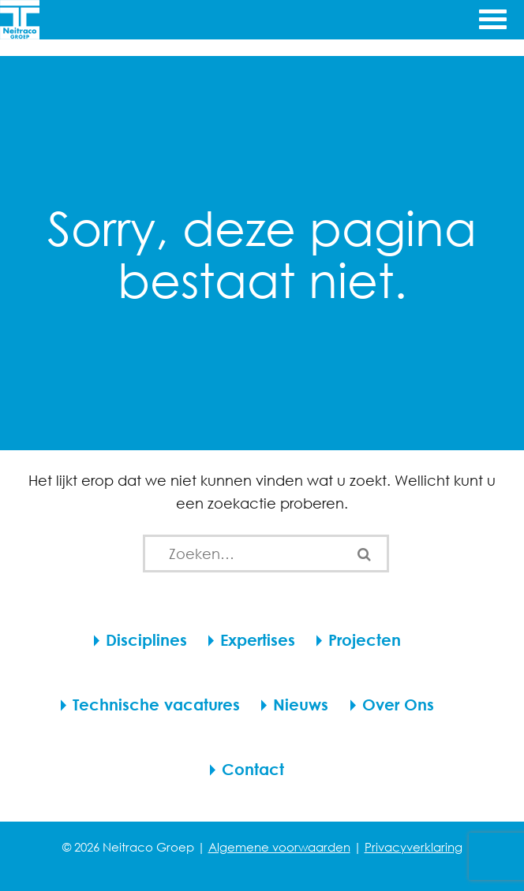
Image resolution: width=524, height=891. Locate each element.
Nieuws (300, 704)
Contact (253, 769)
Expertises (257, 640)
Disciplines (146, 640)
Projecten (364, 640)
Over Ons (398, 704)
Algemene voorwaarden (279, 847)
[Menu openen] (491, 17)
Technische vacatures (156, 704)
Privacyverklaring (413, 847)
